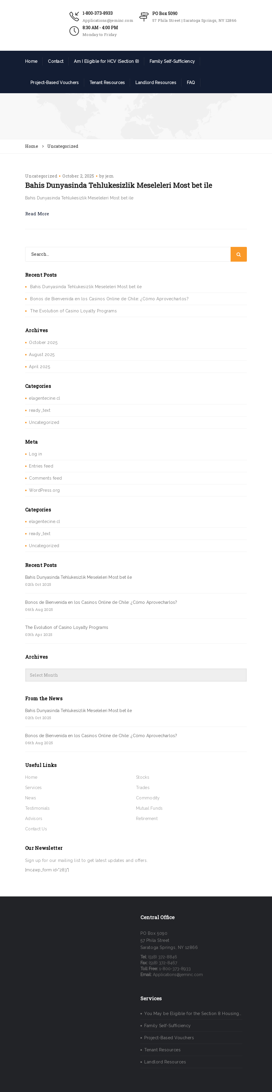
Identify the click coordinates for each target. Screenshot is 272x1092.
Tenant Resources (107, 82)
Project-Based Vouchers (54, 82)
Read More (37, 214)
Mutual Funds (149, 808)
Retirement (147, 818)
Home (31, 61)
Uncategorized (41, 176)
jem (109, 176)
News (30, 798)
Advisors (33, 818)
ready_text (39, 410)
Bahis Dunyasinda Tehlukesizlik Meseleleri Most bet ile (118, 185)
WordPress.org (44, 490)
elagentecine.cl (44, 398)
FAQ (191, 82)
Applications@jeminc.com (107, 20)
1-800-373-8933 (97, 13)
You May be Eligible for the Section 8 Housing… (192, 1013)
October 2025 (43, 342)
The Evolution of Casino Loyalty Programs (73, 311)
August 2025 (42, 354)
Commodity (148, 798)
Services (33, 787)
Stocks (142, 777)
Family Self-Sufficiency (172, 61)
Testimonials (37, 808)
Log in (35, 454)
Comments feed (45, 478)
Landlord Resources (155, 82)
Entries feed (41, 466)
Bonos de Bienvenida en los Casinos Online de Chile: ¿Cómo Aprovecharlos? (109, 298)
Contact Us (36, 829)
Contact (55, 61)
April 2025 (39, 366)
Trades (143, 787)
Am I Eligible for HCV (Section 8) (106, 61)
